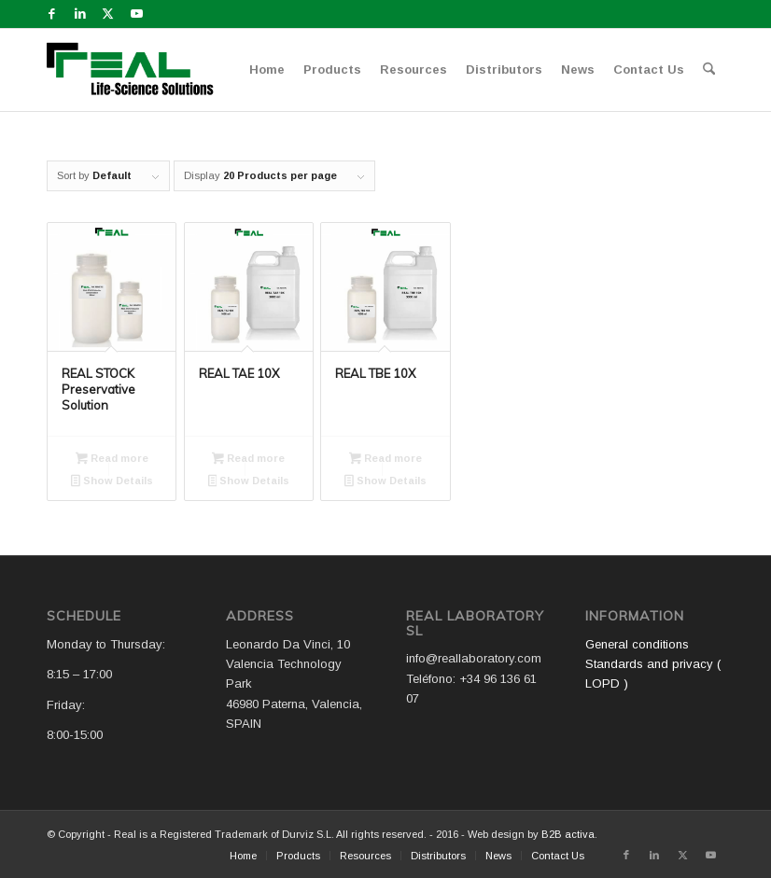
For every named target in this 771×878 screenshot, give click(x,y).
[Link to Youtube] (136, 14)
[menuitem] (267, 70)
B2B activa (568, 834)
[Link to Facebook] (51, 14)
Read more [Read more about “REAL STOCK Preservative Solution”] (112, 460)
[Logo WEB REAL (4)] (136, 70)
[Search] (709, 70)
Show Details (112, 482)
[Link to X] (107, 14)
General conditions (637, 644)
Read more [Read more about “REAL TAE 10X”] (248, 460)
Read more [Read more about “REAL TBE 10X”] (385, 460)
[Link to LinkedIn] (79, 14)
